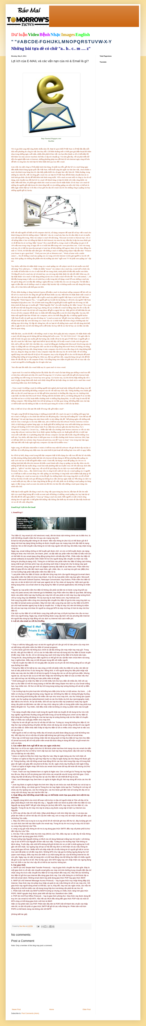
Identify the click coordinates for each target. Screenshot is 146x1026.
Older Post (87, 1009)
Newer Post (16, 1009)
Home (51, 1009)
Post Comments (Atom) (30, 1013)
